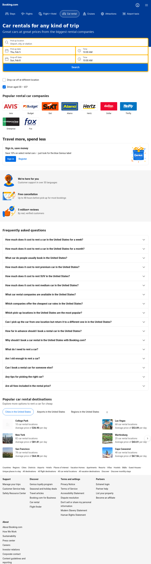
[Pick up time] (141, 51)
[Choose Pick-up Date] (68, 51)
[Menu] (146, 5)
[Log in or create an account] (137, 5)
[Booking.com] (10, 5)
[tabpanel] (75, 433)
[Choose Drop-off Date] (68, 59)
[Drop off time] (141, 59)
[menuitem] (10, 13)
